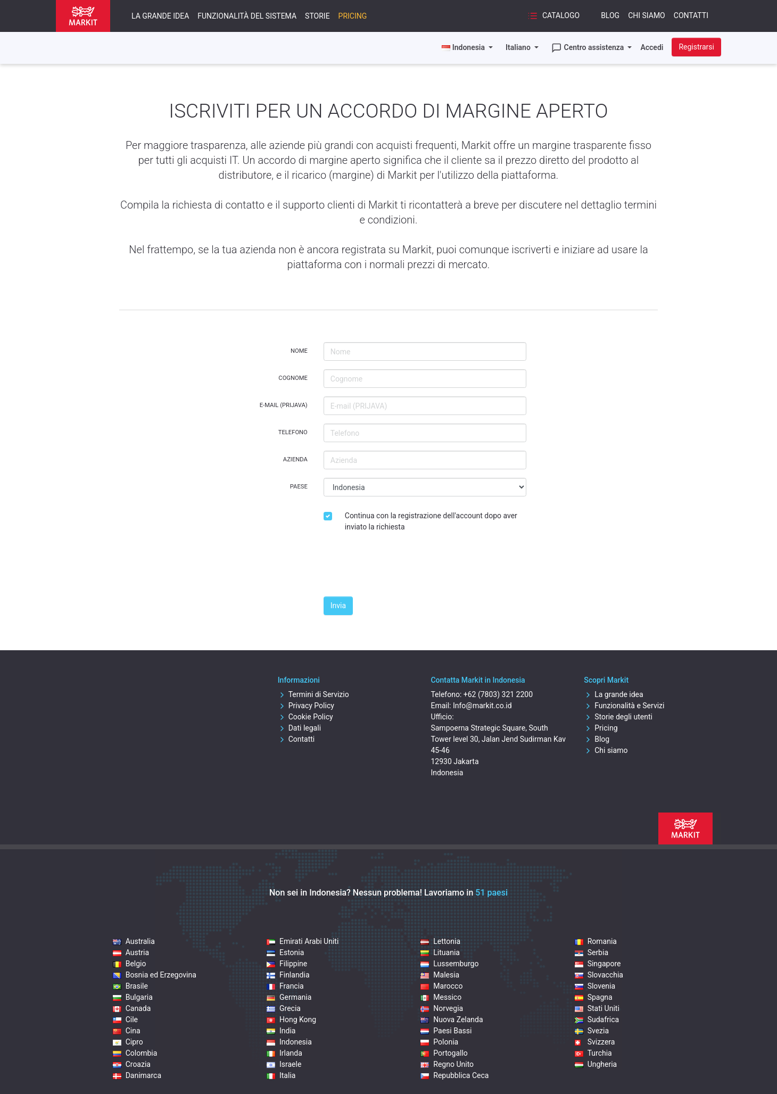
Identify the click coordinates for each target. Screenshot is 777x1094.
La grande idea (160, 16)
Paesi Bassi (446, 1030)
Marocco (441, 986)
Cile (125, 1019)
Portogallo (444, 1053)
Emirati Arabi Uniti (302, 941)
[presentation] (404, 567)
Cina (126, 1030)
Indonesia (289, 1042)
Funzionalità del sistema (246, 16)
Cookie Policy (305, 716)
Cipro (128, 1042)
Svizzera (595, 1042)
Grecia (284, 1008)
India (281, 1030)
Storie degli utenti (618, 716)
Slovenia (595, 986)
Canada (132, 1008)
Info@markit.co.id (482, 705)
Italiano (519, 47)
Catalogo (553, 16)
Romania (596, 941)
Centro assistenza (588, 48)
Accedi (651, 47)
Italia (281, 1075)
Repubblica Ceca (454, 1075)
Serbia (591, 952)
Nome (299, 350)
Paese (299, 486)
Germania (289, 997)
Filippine (287, 963)
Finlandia (288, 975)
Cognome (292, 378)
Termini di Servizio (313, 694)
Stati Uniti (597, 1008)
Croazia (132, 1064)
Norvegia (441, 1008)
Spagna (594, 997)
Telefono (293, 432)
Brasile (130, 986)
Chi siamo (646, 15)
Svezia (592, 1030)
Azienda (295, 459)
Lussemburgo (449, 963)
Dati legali (299, 728)
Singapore (598, 963)
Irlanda (284, 1053)
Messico (440, 997)
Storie (317, 16)
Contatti (691, 15)
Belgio (129, 963)
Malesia (439, 975)
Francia (285, 986)
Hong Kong (291, 1019)
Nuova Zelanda (451, 1019)
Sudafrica (597, 1019)
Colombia (135, 1053)
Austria (131, 952)
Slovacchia (599, 975)
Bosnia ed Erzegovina (154, 975)
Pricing (352, 16)
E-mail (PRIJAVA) (284, 405)
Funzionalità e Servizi (624, 705)
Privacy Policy (306, 705)
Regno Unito (447, 1064)
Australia (134, 941)
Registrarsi (696, 47)
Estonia (285, 952)
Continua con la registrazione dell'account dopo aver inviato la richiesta (431, 521)
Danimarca (137, 1075)
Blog (610, 15)
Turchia (593, 1053)
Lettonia (440, 941)
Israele (284, 1064)
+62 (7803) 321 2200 (498, 694)
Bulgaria (133, 997)
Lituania (440, 952)
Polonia (439, 1042)
